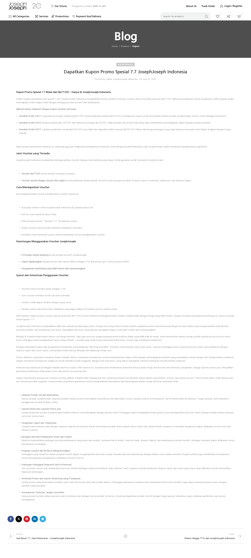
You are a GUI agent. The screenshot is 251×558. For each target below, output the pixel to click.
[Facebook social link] (11, 521)
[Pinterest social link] (27, 521)
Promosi (125, 48)
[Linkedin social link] (35, 521)
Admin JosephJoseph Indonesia (122, 81)
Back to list (125, 538)
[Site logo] (18, 7)
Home (115, 48)
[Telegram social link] (43, 521)
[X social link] (19, 521)
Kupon (135, 48)
